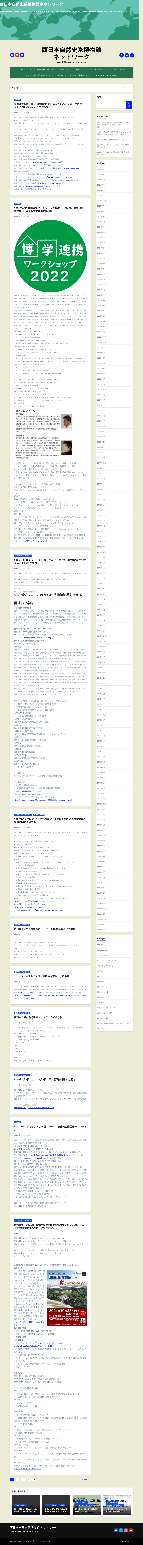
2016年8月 (101, 557)
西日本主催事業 (39, 815)
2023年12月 (101, 285)
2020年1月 (101, 452)
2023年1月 (101, 332)
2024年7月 (101, 253)
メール (130, 1541)
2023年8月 (101, 306)
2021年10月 (101, 390)
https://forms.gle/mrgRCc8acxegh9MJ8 (30, 901)
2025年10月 (101, 201)
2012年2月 (101, 751)
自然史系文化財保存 (104, 1013)
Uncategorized (103, 950)
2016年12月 (101, 542)
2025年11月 (101, 195)
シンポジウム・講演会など (23, 555)
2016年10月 (101, 552)
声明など (100, 976)
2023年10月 (101, 295)
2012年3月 (101, 746)
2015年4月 (101, 615)
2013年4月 (101, 699)
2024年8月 (101, 248)
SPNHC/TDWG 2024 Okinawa (105, 75)
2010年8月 (101, 809)
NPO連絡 (100, 945)
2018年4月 (101, 521)
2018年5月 (101, 515)
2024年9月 (101, 243)
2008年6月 (101, 862)
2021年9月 (101, 395)
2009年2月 (101, 841)
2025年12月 (101, 190)
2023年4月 (101, 316)
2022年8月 (101, 358)
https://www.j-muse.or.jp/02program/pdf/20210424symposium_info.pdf (43, 800)
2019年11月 (101, 458)
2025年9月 (101, 206)
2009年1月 (101, 846)
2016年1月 (101, 578)
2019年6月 (101, 479)
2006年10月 (101, 909)
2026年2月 (101, 180)
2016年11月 (101, 547)
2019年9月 (101, 468)
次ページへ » (86, 1479)
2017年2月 (101, 531)
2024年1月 (101, 279)
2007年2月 (101, 898)
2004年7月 (101, 925)
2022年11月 (101, 342)
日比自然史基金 (120, 69)
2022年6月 (101, 363)
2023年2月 (101, 327)
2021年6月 (101, 411)
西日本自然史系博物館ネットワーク (34, 1528)
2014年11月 (101, 641)
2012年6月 (101, 736)
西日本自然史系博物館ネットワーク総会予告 (38, 1017)
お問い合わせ (62, 75)
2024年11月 (101, 232)
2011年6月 (101, 772)
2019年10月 (101, 463)
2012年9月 (101, 725)
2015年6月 (101, 605)
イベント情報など (103, 955)
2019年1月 (101, 500)
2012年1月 (101, 757)
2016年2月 (101, 573)
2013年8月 (101, 689)
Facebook (122, 1541)
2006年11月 (101, 904)
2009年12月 (101, 830)
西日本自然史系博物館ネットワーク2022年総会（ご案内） (46, 929)
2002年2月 (101, 930)
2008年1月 (101, 877)
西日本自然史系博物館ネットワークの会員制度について (50, 69)
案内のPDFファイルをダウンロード (27, 1469)
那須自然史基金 (102, 1029)
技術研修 (17, 99)
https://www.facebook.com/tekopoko (57, 177)
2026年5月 (101, 169)
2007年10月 (101, 883)
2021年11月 (101, 384)
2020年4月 (101, 442)
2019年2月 (101, 494)
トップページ (22, 69)
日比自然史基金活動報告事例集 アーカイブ (113, 139)
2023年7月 (101, 311)
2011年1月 (101, 793)
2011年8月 (101, 767)
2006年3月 (101, 914)
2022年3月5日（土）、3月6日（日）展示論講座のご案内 (44, 1080)
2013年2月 (101, 704)
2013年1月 (101, 709)
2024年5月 (101, 258)
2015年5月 (101, 610)
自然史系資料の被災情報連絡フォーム (40, 75)
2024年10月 (101, 237)
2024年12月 (101, 227)
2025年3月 (101, 216)
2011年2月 (101, 788)
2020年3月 (101, 447)
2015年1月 (101, 631)
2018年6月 (101, 510)
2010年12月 (101, 799)
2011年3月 (101, 783)
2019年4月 (101, 484)
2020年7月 (101, 431)
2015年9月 (101, 599)
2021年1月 (101, 426)
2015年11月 (101, 589)
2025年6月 (101, 211)
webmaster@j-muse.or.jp (31, 791)
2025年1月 (101, 222)
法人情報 (73, 75)
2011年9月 (101, 762)
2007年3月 (101, 893)
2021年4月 (101, 416)
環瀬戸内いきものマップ (106, 1008)
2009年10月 (101, 835)
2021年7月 (101, 405)
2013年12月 (101, 668)
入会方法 (100, 971)
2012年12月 (101, 715)
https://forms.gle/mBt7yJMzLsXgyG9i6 (39, 638)
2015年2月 (101, 626)
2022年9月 (101, 353)
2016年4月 (101, 568)
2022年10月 (101, 348)
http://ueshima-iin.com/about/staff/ (47, 162)
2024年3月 (101, 269)
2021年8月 (101, 400)
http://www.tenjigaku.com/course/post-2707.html (34, 1108)
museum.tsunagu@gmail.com (38, 186)
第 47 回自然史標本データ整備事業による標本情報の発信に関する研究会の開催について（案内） (114, 125)
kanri (16, 112)
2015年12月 (101, 584)
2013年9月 (101, 683)
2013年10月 (101, 678)
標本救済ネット (85, 75)
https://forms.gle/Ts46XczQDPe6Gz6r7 (63, 168)
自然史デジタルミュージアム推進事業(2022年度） (92, 69)
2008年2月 (101, 872)
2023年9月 (101, 300)
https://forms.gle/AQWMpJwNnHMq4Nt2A (51, 1155)
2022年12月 (101, 337)
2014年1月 (101, 662)
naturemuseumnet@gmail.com (31, 993)
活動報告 (100, 1002)
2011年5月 (101, 778)
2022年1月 (101, 379)
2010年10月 (101, 804)
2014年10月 (101, 647)
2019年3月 (101, 489)
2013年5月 (101, 694)
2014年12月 (101, 636)
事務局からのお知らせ (22, 925)
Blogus (36, 1541)
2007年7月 (101, 888)
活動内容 (100, 997)
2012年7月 (101, 730)
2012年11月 (101, 720)
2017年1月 (101, 536)
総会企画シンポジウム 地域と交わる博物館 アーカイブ (116, 1511)
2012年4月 (101, 741)
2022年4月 (101, 369)
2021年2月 (101, 421)
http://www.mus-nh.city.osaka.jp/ (51, 183)
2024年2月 (101, 274)
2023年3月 (101, 321)
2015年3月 (101, 620)
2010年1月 (101, 825)
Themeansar (46, 1541)
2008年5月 (101, 867)
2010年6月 (101, 814)
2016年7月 (101, 563)
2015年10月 (101, 594)
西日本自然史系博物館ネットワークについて (113, 1023)
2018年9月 (101, 505)
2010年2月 (101, 820)
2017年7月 (101, 526)
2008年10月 (101, 851)
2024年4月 (101, 264)
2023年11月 (101, 290)
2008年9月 (101, 856)
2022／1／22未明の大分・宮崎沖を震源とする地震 (41, 976)
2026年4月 (101, 174)
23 (29, 1480)
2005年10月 (101, 919)
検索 (99, 97)
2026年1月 (101, 185)
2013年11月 (101, 673)
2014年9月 (101, 652)
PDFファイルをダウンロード (36, 541)
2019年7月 (101, 473)
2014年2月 (101, 657)
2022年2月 (101, 374)
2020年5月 (101, 437)
